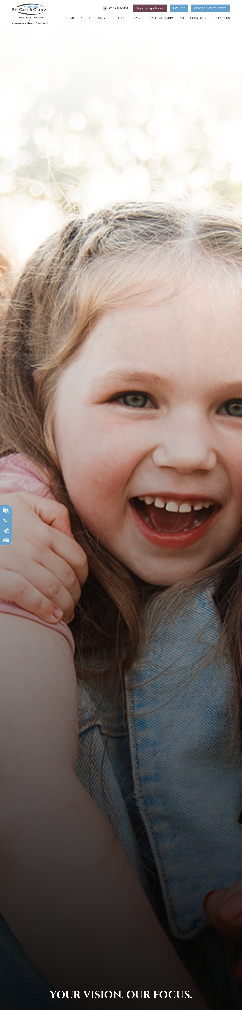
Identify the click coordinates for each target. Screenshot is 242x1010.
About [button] (86, 18)
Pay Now (179, 8)
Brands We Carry (160, 18)
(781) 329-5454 (118, 8)
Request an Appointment (150, 8)
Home (70, 18)
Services (105, 18)
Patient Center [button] (192, 18)
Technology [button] (129, 18)
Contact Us (220, 18)
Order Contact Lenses (210, 8)
